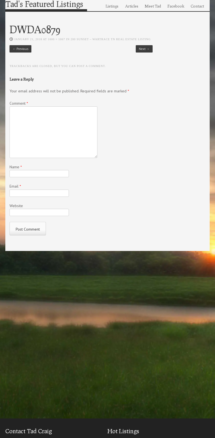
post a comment (91, 66)
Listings (112, 6)
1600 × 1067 (56, 39)
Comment (19, 103)
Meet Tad (153, 6)
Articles (131, 6)
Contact (197, 6)
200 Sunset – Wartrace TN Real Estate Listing (111, 39)
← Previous (20, 49)
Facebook (175, 6)
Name (16, 166)
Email (15, 186)
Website (16, 205)
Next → (144, 49)
